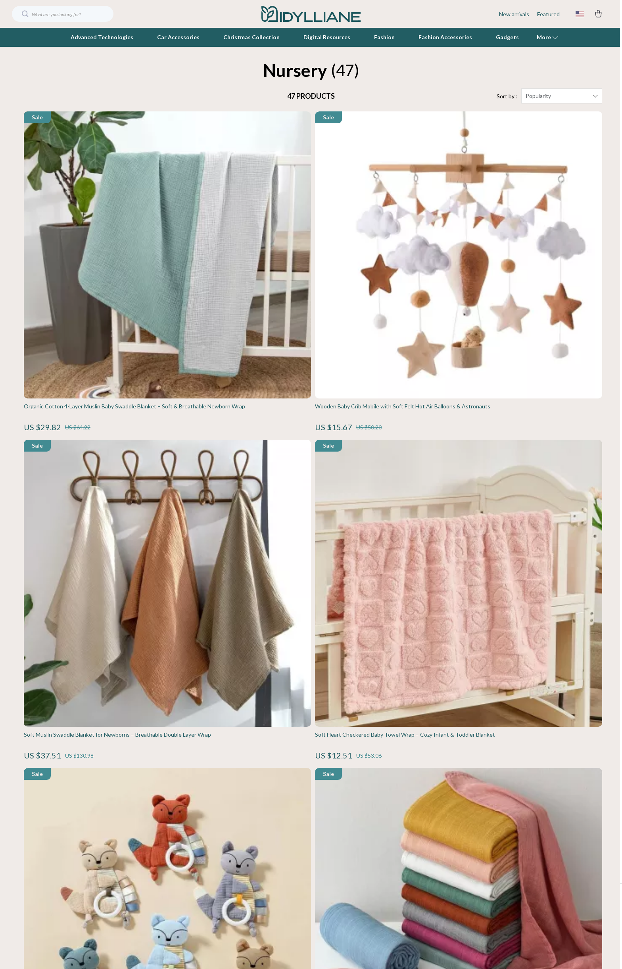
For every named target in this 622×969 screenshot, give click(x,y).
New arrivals (514, 14)
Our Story (246, 789)
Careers (244, 815)
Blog (239, 776)
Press (241, 828)
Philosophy (247, 907)
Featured (548, 14)
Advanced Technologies (102, 37)
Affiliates (245, 855)
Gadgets (507, 37)
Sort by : (507, 103)
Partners (245, 881)
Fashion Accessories (445, 37)
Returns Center (435, 815)
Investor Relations (257, 868)
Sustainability (250, 894)
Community (248, 920)
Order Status (432, 842)
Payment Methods (439, 828)
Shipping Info (432, 789)
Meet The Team (254, 802)
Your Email (59, 771)
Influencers (248, 842)
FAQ (421, 802)
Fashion (384, 37)
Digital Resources (326, 37)
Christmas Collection (251, 37)
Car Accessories (178, 37)
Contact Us (430, 776)
